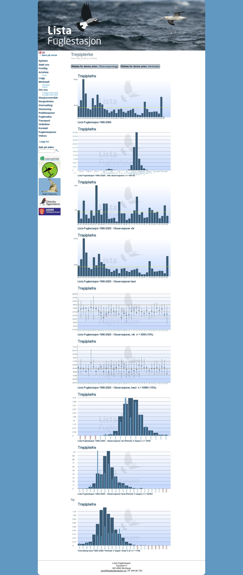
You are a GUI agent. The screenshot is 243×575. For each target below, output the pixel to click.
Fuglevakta (45, 116)
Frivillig (43, 68)
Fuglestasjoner (47, 132)
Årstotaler (46, 85)
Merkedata (140, 66)
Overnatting (45, 105)
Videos (43, 135)
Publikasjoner (47, 113)
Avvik (44, 75)
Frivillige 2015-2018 (50, 95)
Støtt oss (44, 64)
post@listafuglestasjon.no (114, 570)
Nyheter (43, 60)
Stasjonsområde (48, 97)
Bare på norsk (48, 55)
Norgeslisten (46, 101)
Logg (42, 78)
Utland (44, 87)
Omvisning (45, 109)
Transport (44, 120)
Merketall (44, 82)
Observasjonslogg (95, 66)
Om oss (43, 89)
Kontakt (43, 128)
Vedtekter (44, 124)
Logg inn (44, 141)
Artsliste (44, 72)
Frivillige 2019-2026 (50, 93)
